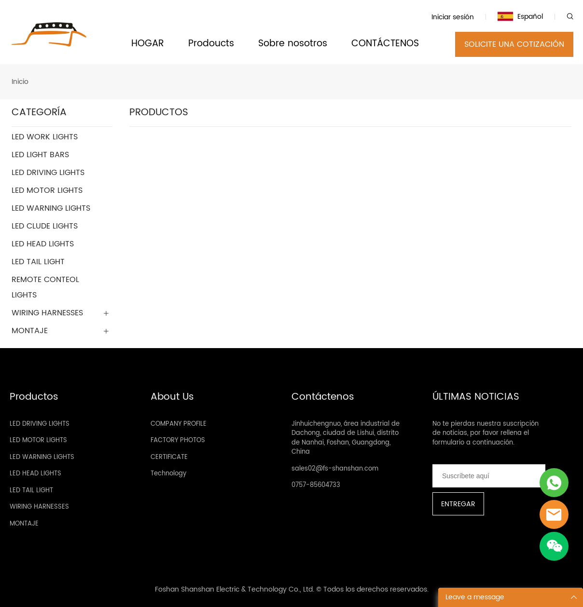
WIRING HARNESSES (39, 507)
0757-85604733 (316, 485)
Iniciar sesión (452, 17)
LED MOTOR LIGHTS (38, 440)
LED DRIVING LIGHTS (39, 424)
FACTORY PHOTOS (178, 440)
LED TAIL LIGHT (31, 491)
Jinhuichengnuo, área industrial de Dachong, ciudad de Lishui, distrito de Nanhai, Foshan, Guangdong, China (346, 438)
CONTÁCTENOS (385, 44)
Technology (168, 474)
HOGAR (147, 44)
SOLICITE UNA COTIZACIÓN (514, 44)
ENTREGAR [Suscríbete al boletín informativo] (458, 504)
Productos (34, 397)
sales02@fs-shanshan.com (335, 469)
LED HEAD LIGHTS (35, 474)
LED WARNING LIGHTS (42, 457)
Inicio (20, 81)
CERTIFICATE (169, 457)
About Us (172, 397)
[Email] (488, 475)
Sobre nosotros (292, 44)
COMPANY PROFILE (179, 424)
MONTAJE (24, 524)
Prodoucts (211, 44)
